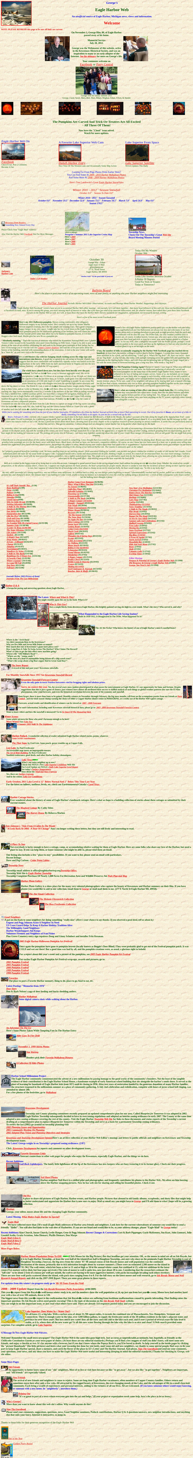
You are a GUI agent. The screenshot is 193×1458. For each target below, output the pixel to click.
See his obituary (88, 56)
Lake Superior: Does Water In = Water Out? (47, 1311)
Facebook (86, 64)
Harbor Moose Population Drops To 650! (41, 1256)
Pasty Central (104, 64)
